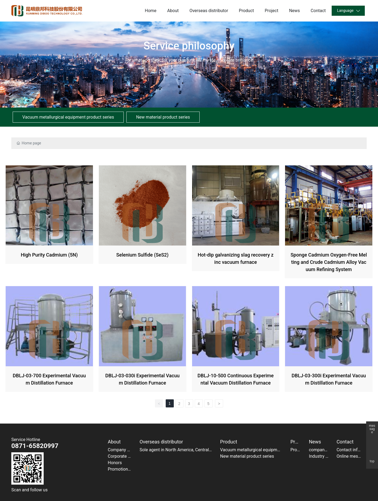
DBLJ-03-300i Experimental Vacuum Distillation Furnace (329, 340)
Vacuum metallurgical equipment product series (68, 117)
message (372, 427)
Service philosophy (189, 46)
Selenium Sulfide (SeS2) (142, 222)
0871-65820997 (34, 446)
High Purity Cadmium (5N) (49, 222)
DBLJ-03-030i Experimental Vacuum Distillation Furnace (142, 340)
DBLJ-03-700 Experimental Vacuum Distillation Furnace (49, 340)
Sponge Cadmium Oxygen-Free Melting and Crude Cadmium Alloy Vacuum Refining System (329, 222)
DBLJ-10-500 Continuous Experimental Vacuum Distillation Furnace (236, 340)
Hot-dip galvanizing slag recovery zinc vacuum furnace (236, 222)
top (372, 461)
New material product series (163, 117)
